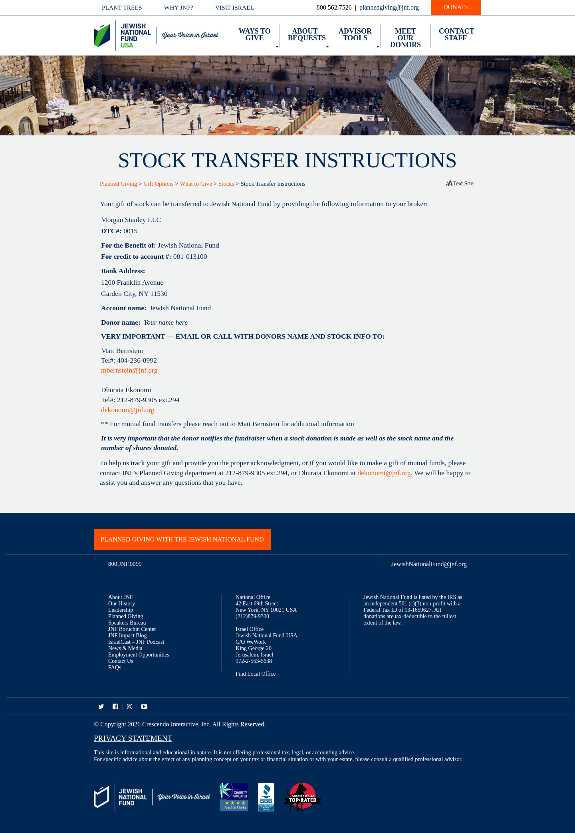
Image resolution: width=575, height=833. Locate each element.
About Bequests (307, 34)
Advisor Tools (355, 34)
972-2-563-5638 (254, 661)
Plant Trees (122, 7)
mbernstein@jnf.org (129, 370)
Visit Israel (234, 7)
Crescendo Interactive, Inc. (176, 724)
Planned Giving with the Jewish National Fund (182, 539)
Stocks (226, 183)
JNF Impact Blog (127, 636)
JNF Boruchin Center (132, 629)
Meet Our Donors (405, 38)
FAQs (114, 667)
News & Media (125, 648)
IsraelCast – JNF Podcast (136, 642)
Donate (456, 7)
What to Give (196, 183)
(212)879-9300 (252, 616)
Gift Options (158, 183)
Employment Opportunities (138, 655)
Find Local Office (256, 674)
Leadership (120, 610)
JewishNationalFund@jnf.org (429, 564)
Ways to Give (254, 34)
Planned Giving (118, 183)
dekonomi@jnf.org (128, 410)
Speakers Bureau (127, 623)
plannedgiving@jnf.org (389, 7)
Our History (121, 604)
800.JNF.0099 (125, 564)
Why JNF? (178, 7)
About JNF (120, 597)
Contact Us (120, 661)
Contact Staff (456, 34)
